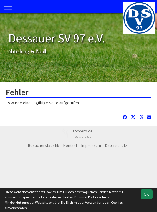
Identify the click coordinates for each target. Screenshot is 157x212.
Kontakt (70, 145)
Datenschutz (116, 145)
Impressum (91, 145)
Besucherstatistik (43, 145)
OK (146, 194)
